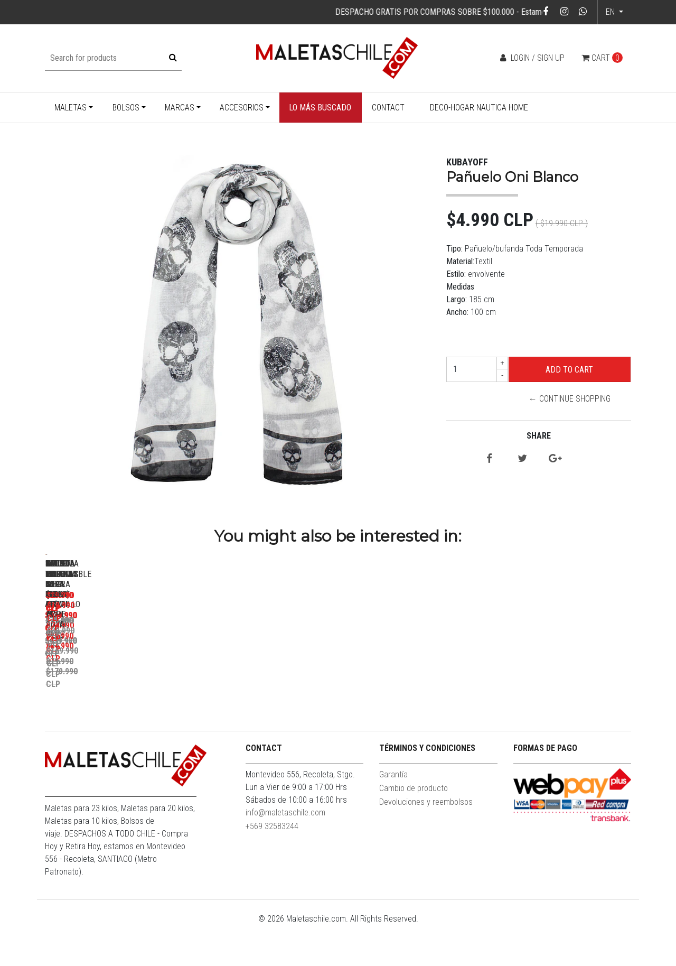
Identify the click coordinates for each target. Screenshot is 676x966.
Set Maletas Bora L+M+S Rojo (267, 704)
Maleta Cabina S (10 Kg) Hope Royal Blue (563, 709)
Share (539, 436)
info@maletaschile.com (285, 853)
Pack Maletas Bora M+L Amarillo (119, 704)
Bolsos (125, 108)
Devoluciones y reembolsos (426, 843)
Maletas (70, 108)
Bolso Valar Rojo (414, 704)
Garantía (393, 815)
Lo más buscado (320, 108)
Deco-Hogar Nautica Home (479, 108)
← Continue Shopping (570, 399)
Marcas (179, 108)
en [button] (611, 12)
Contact (388, 108)
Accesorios (242, 108)
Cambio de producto (413, 829)
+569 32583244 (272, 867)
